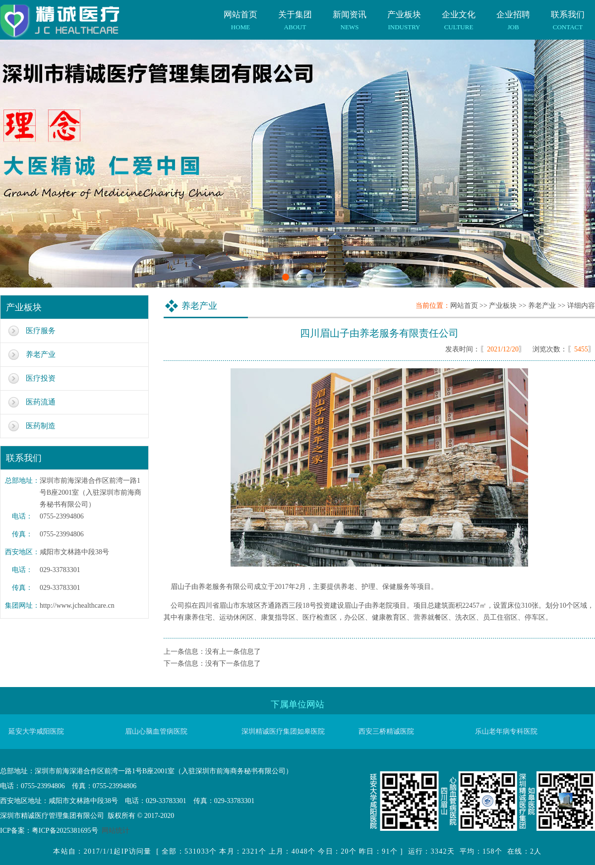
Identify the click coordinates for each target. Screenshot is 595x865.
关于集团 (295, 15)
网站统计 (115, 830)
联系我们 (567, 15)
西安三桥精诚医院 (386, 731)
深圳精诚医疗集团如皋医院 (283, 731)
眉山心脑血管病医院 (156, 731)
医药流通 (41, 402)
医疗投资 (41, 378)
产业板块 (404, 15)
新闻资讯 (349, 15)
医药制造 (41, 426)
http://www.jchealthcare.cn (77, 605)
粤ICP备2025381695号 (65, 830)
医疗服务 (41, 331)
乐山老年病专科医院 (506, 731)
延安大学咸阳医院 (36, 731)
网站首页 (240, 15)
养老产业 (41, 354)
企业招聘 (513, 15)
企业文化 (458, 15)
